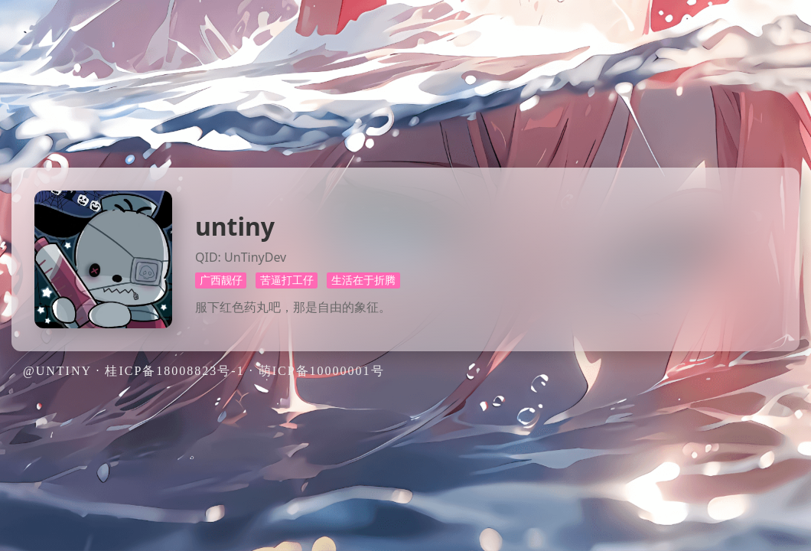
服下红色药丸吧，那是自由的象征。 (293, 306)
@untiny (57, 370)
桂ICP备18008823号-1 (174, 370)
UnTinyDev (255, 257)
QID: (208, 257)
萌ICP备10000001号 (322, 370)
